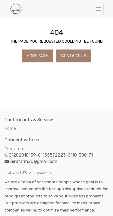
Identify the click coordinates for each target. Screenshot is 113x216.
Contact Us (73, 55)
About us (44, 173)
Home (10, 128)
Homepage (37, 55)
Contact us (16, 149)
